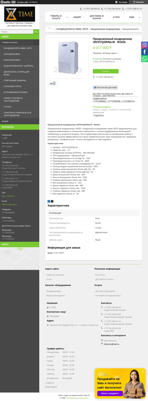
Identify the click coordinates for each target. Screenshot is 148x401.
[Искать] (36, 31)
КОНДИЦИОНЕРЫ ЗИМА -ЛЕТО (18, 48)
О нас (116, 17)
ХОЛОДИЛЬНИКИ (12, 54)
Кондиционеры (53, 291)
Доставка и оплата (97, 17)
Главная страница (55, 274)
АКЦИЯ (5, 121)
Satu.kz (87, 395)
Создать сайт (22, 2)
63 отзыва (123, 2)
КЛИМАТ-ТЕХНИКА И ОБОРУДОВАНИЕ (13, 99)
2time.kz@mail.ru (9, 204)
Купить (105, 71)
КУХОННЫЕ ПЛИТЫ (12, 86)
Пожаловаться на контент (77, 398)
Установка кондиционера (108, 295)
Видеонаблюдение (55, 295)
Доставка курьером (105, 291)
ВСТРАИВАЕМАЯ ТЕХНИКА (15, 92)
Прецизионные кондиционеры (105, 29)
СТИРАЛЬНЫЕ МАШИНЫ (15, 80)
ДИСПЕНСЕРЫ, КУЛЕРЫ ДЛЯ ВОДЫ (16, 73)
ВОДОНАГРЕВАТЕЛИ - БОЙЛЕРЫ (18, 65)
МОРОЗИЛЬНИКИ (12, 60)
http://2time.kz (8, 196)
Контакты (100, 274)
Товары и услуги (9, 42)
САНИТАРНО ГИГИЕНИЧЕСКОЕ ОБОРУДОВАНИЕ (17, 114)
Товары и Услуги (56, 17)
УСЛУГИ (7, 106)
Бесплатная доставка (107, 87)
